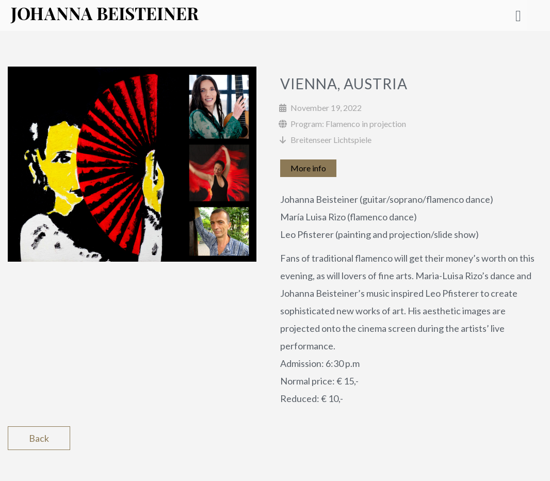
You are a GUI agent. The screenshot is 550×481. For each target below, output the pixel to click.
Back (39, 438)
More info (308, 168)
